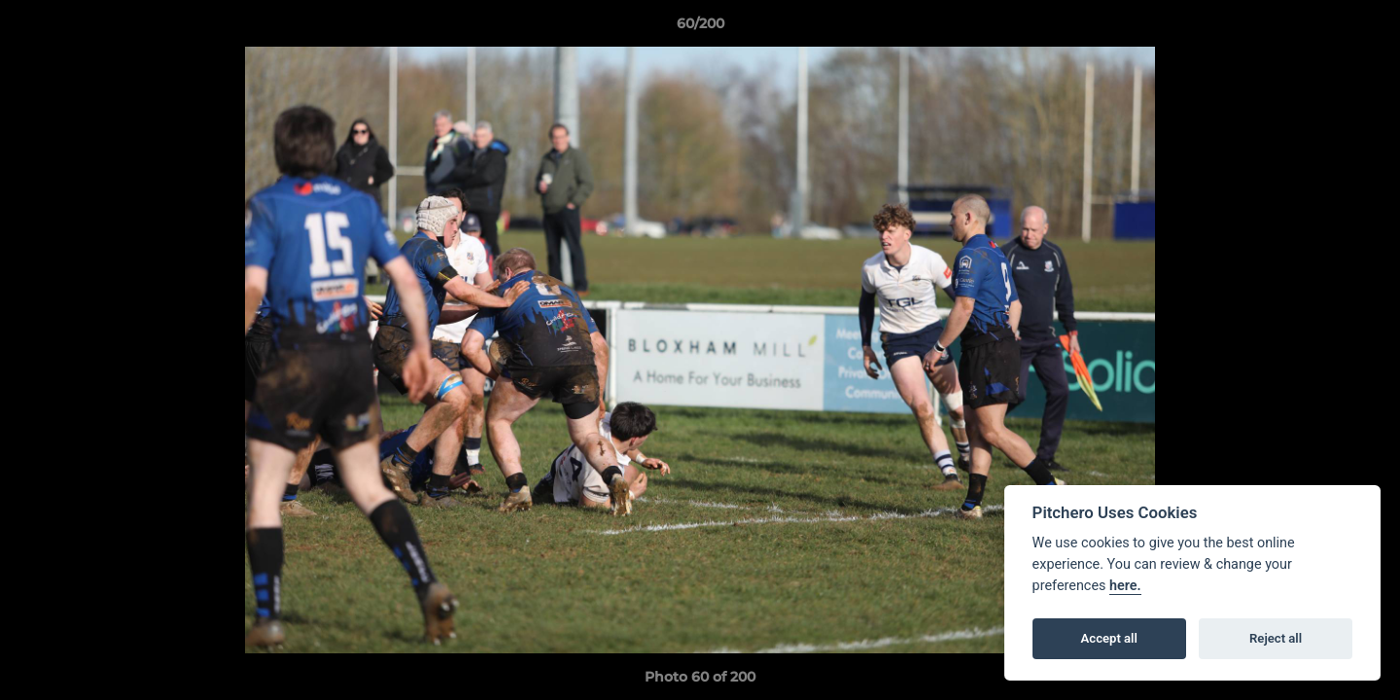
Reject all (1275, 638)
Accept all (1109, 638)
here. (1125, 586)
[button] (1365, 28)
